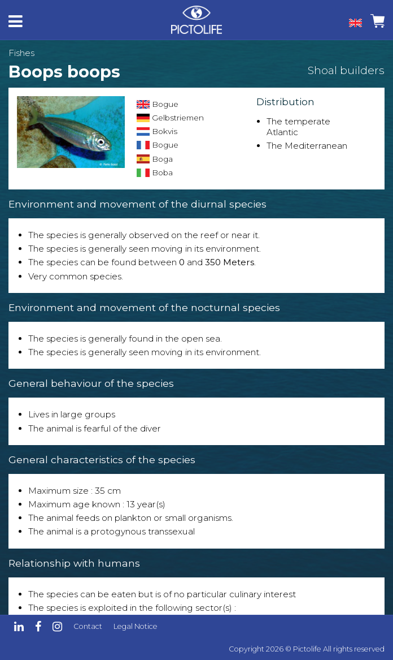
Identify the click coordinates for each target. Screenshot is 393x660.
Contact (87, 626)
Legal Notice (135, 626)
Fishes (21, 53)
